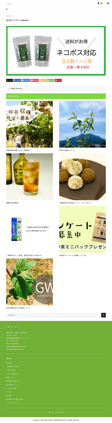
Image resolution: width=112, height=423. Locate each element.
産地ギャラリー (11, 377)
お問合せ (9, 395)
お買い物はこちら (11, 385)
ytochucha (19, 88)
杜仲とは (9, 363)
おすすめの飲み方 (12, 374)
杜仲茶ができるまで (13, 366)
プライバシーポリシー (13, 403)
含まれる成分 (11, 370)
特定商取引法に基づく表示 (14, 399)
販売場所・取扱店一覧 (13, 381)
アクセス (9, 392)
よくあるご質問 (11, 388)
